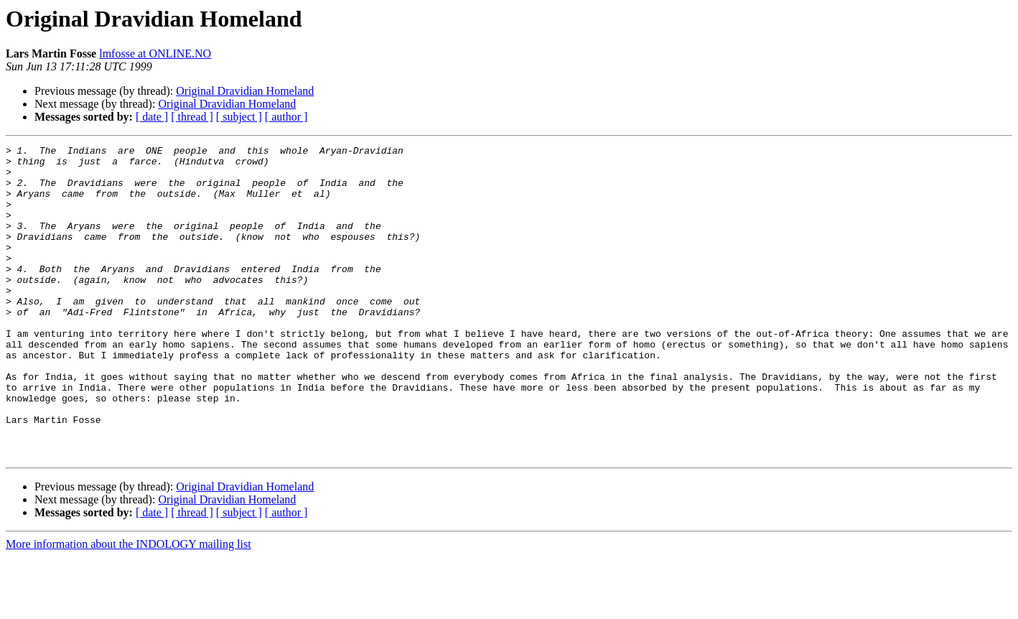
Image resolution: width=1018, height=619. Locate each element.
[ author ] (286, 117)
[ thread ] (192, 117)
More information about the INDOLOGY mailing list (128, 606)
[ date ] (152, 117)
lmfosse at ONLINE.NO (155, 53)
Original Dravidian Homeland (245, 91)
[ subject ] (239, 117)
